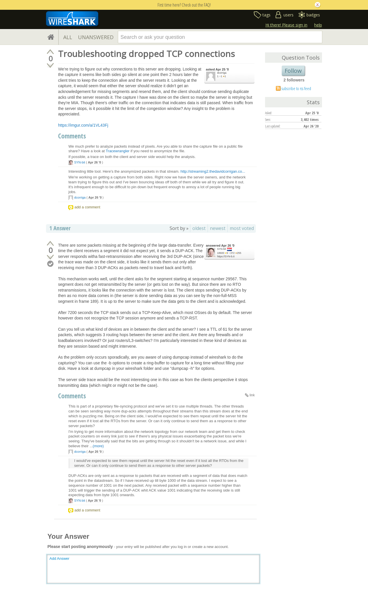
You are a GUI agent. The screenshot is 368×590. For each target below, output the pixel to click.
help (318, 25)
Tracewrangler (118, 151)
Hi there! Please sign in (286, 25)
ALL (67, 37)
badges (313, 15)
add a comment (87, 207)
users (288, 15)
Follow (293, 71)
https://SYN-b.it (226, 256)
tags (266, 15)
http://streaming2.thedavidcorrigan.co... (213, 171)
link (252, 395)
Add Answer (59, 558)
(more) (98, 446)
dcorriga (222, 72)
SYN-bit (79, 162)
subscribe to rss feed (296, 88)
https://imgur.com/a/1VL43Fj (83, 125)
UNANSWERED (96, 37)
